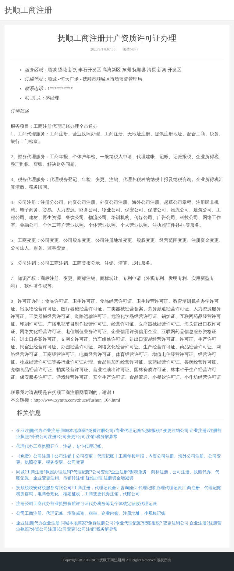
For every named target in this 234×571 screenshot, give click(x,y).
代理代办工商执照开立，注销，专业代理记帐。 (61, 446)
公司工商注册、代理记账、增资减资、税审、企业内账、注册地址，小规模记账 (90, 513)
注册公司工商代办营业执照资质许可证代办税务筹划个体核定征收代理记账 (86, 503)
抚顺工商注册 (28, 10)
